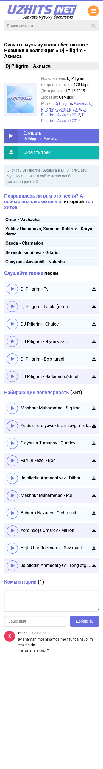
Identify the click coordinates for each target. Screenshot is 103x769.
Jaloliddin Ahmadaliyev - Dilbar (50, 478)
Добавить (84, 621)
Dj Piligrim (63, 103)
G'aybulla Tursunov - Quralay (48, 443)
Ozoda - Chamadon (24, 243)
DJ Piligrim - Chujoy (40, 324)
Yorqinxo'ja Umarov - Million (47, 530)
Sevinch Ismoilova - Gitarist (32, 252)
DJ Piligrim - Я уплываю (44, 341)
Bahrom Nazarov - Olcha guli (48, 512)
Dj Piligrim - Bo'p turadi (42, 359)
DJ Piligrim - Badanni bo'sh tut (50, 376)
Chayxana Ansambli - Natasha (35, 261)
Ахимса (80, 103)
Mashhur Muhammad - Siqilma (50, 408)
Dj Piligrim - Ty (34, 289)
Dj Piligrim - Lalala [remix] (45, 306)
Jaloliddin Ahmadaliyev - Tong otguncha (56, 565)
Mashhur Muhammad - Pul (46, 495)
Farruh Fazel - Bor (38, 460)
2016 (77, 109)
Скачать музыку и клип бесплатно (44, 45)
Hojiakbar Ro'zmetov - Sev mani (51, 547)
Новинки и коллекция (29, 50)
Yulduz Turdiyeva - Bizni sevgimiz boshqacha (56, 425)
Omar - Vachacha (22, 219)
